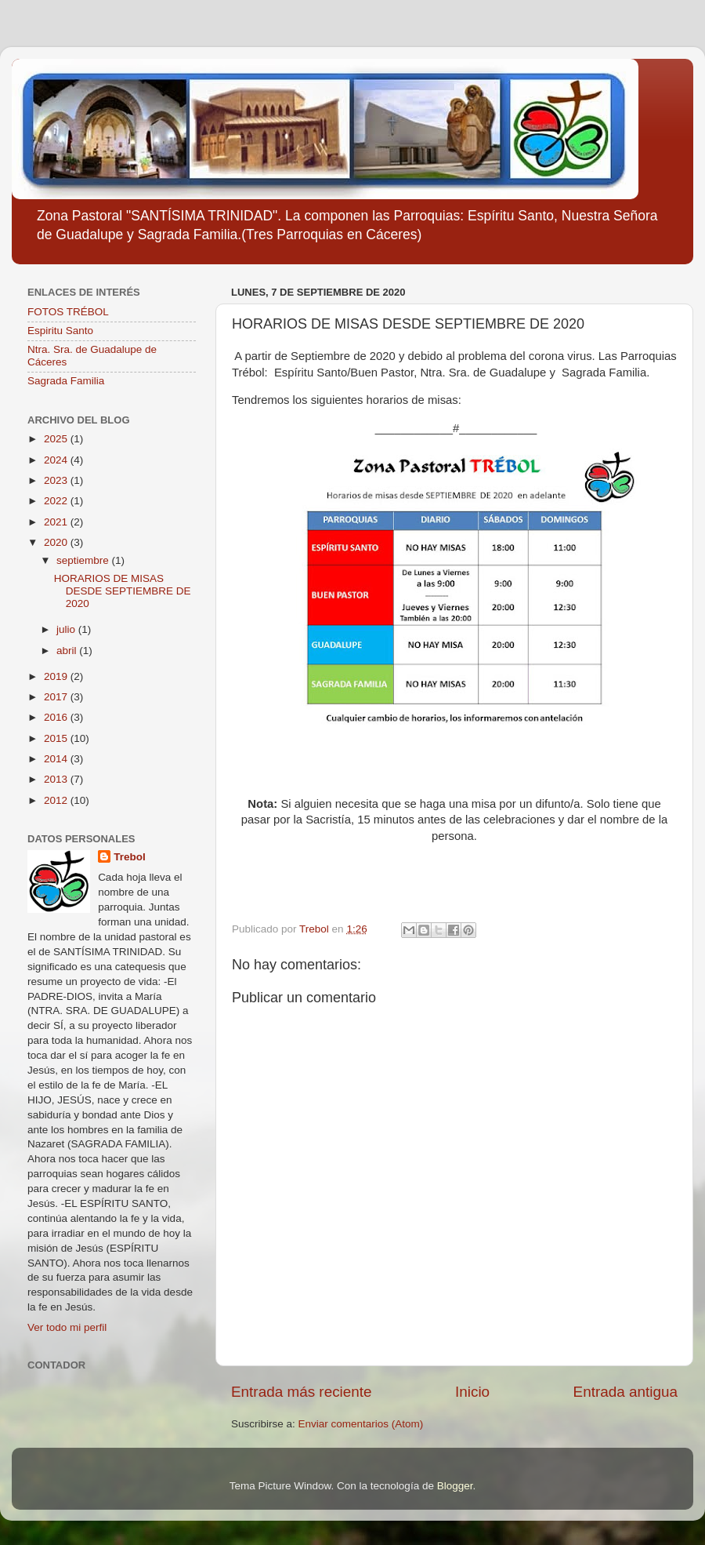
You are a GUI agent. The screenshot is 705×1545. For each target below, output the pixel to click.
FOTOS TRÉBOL (68, 312)
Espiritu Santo (60, 330)
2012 (57, 800)
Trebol (130, 857)
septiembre (84, 560)
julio (67, 629)
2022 (57, 501)
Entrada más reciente (301, 1391)
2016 (57, 717)
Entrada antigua (625, 1391)
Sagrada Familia (65, 381)
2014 (57, 759)
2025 (57, 439)
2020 (57, 542)
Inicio (472, 1391)
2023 (57, 480)
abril (67, 650)
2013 (57, 779)
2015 (57, 738)
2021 (57, 522)
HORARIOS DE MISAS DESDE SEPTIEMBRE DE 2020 (122, 591)
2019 (57, 676)
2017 (57, 697)
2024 (57, 460)
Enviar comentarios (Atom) (361, 1424)
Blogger (455, 1486)
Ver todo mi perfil (67, 1327)
